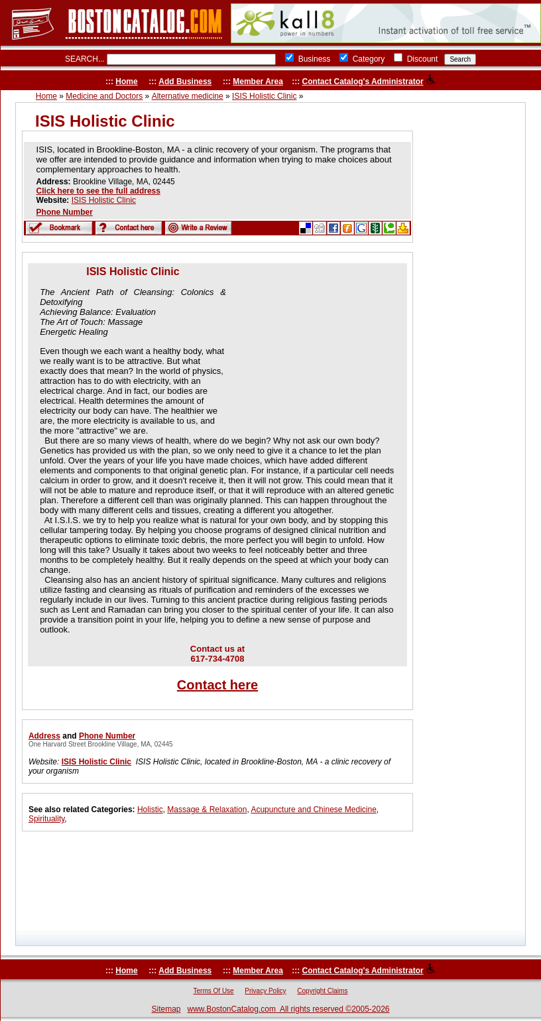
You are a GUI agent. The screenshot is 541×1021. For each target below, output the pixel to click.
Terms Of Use (214, 990)
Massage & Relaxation (207, 809)
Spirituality (46, 818)
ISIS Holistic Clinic (264, 96)
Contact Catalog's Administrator (363, 81)
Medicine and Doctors (104, 96)
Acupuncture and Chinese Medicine (313, 809)
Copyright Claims (322, 990)
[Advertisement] (312, 349)
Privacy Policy (265, 990)
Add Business (184, 81)
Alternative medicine (187, 96)
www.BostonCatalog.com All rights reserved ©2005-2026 (289, 1009)
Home (126, 81)
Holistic (150, 809)
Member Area (258, 81)
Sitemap (165, 1009)
